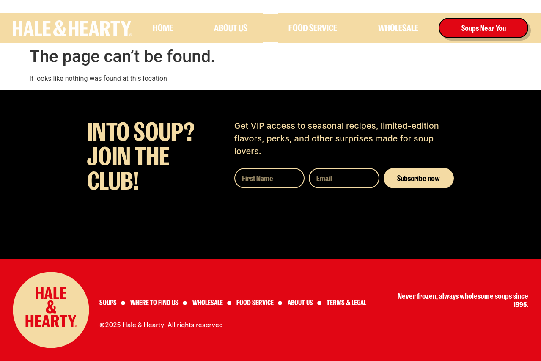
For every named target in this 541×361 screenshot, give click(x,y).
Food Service (312, 27)
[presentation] (298, 212)
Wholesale (398, 27)
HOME (163, 27)
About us (230, 27)
